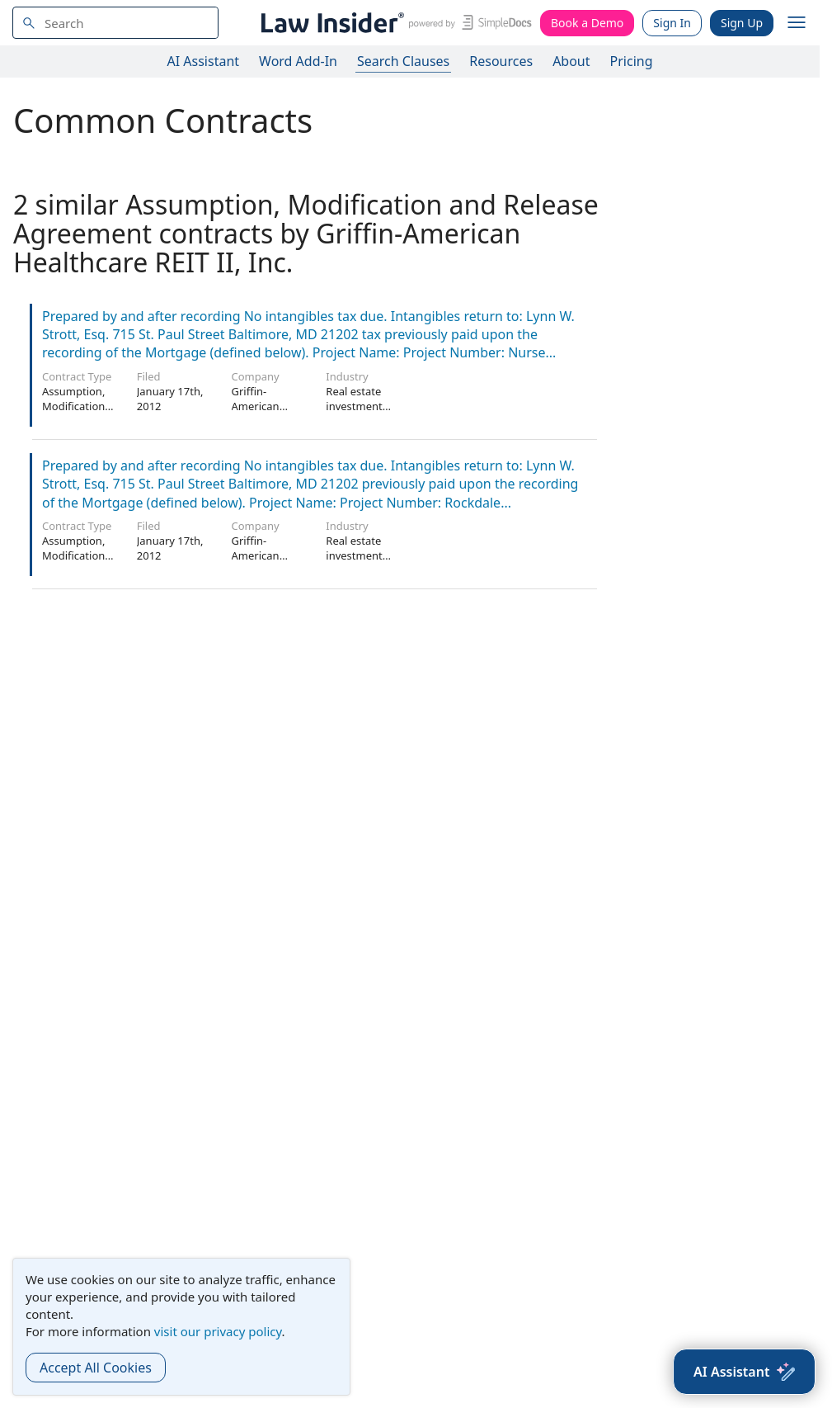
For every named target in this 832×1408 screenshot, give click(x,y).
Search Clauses (403, 61)
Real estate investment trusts (354, 406)
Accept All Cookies (96, 1367)
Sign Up (742, 23)
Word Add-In (298, 61)
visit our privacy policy (218, 1331)
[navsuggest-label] (115, 23)
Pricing (631, 61)
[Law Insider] (394, 22)
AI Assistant (203, 61)
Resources (501, 61)
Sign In (672, 23)
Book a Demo (587, 23)
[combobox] (115, 23)
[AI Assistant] (744, 1372)
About (571, 61)
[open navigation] (796, 23)
